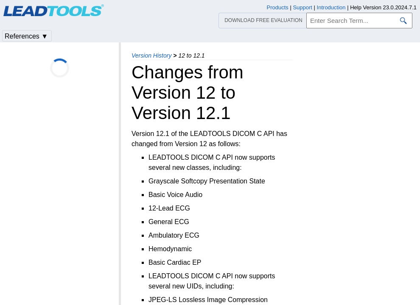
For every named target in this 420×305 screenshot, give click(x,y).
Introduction (331, 7)
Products (277, 7)
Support (302, 7)
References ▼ (26, 36)
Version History (151, 55)
